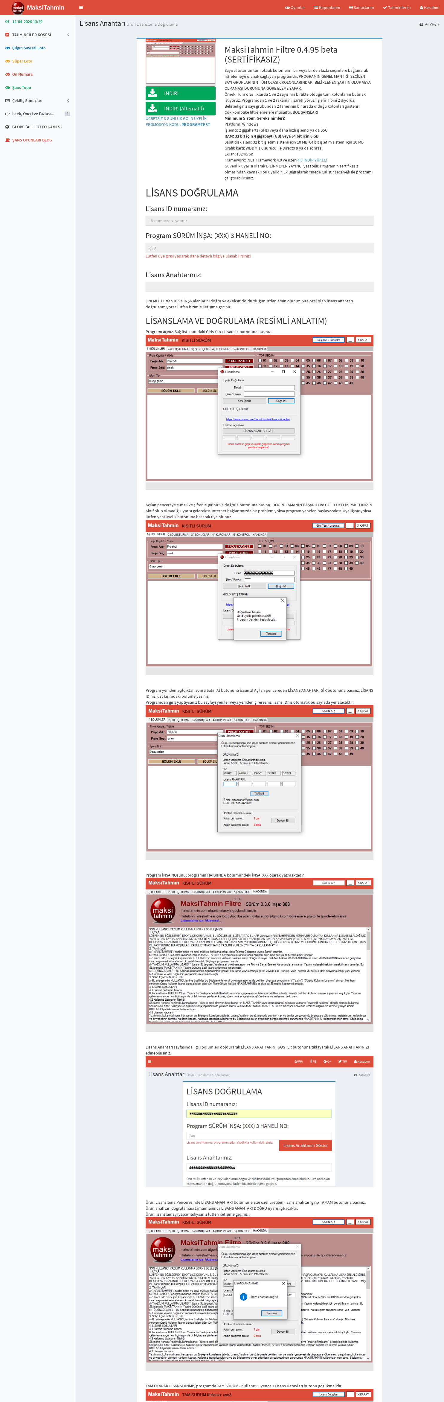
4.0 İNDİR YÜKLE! (312, 160)
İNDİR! (162, 93)
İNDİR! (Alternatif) (175, 108)
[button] (81, 7)
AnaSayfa (429, 24)
